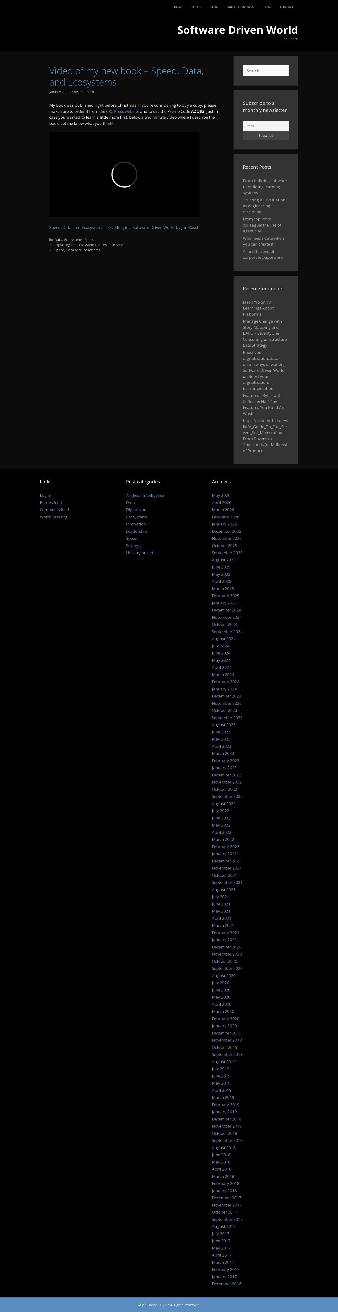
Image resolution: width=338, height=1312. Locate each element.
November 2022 (227, 782)
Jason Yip (251, 302)
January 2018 (224, 1190)
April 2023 (221, 746)
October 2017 (224, 1212)
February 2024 (225, 681)
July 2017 (220, 1233)
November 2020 (227, 954)
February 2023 (225, 760)
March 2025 (223, 588)
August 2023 (224, 724)
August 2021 (224, 889)
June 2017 (221, 1240)
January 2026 (224, 524)
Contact (286, 7)
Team (267, 7)
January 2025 (224, 603)
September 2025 (227, 552)
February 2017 (225, 1269)
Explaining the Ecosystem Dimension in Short (89, 245)
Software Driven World (237, 30)
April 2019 (221, 1090)
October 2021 (224, 875)
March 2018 (223, 1176)
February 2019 (225, 1104)
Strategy (134, 545)
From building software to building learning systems (265, 186)
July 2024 (220, 646)
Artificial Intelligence (145, 495)
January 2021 (224, 939)
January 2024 (224, 689)
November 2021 (227, 868)
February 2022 (225, 846)
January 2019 (224, 1111)
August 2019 (224, 1061)
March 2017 (223, 1262)
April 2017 (221, 1255)
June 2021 (221, 904)
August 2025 (224, 560)
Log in (45, 495)
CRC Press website (122, 111)
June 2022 (221, 818)
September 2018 (227, 1140)
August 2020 (224, 975)
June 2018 (221, 1154)
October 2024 (224, 624)
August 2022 (224, 803)
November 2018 (227, 1126)
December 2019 (226, 1033)
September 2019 (227, 1054)
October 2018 (224, 1133)
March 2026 (223, 509)
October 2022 (224, 789)
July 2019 (220, 1068)
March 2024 (223, 674)
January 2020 (224, 1025)
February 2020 (225, 1018)
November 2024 (227, 617)
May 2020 (221, 997)
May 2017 (221, 1248)
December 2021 (226, 861)
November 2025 (227, 538)
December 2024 (226, 610)
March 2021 (223, 925)
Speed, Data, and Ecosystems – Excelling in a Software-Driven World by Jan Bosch (124, 227)
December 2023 (226, 696)
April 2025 (221, 581)
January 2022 (224, 853)
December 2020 (226, 947)
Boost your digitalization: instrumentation (258, 382)
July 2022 (220, 810)
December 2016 (226, 1283)
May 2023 (221, 739)
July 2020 (220, 982)
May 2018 (221, 1162)
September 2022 (227, 796)
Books (196, 7)
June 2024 (221, 653)
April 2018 (221, 1169)
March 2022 (223, 839)
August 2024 (224, 638)
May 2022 (221, 825)
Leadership (136, 531)
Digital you (136, 509)
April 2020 (221, 1004)
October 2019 (224, 1047)
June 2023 (221, 732)
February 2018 (225, 1183)
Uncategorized (139, 552)
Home (178, 7)
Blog (214, 7)
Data (58, 239)
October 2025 (224, 545)
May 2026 (221, 495)
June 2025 (221, 567)
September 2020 (227, 968)
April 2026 (221, 502)
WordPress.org (53, 517)
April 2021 (221, 918)
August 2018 (224, 1147)
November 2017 (227, 1205)
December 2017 (226, 1197)
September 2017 (227, 1219)
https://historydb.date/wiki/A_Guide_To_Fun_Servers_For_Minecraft (265, 426)
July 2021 (220, 896)
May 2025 (221, 574)
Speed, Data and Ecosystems (77, 250)
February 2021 (225, 932)
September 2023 (227, 717)
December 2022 (226, 775)
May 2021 (221, 911)
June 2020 (221, 990)
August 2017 (224, 1226)
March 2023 (223, 753)
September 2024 (227, 631)
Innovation (136, 524)
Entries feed (51, 502)
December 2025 (226, 531)
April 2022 (221, 832)
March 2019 (223, 1097)
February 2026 (225, 517)
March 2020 (223, 1011)
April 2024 (221, 667)
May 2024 (221, 660)
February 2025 (225, 595)
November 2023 (227, 703)
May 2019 (221, 1083)
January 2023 (224, 767)
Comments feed (54, 509)
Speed (89, 239)
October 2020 (224, 961)
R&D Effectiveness (240, 7)
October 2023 (224, 710)
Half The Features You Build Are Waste (264, 407)
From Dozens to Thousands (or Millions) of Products (265, 444)
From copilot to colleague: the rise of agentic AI (262, 225)
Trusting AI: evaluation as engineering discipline (264, 206)
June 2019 (221, 1076)
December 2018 (226, 1119)
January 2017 (224, 1276)
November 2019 (227, 1040)
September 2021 (227, 882)
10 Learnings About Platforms (258, 308)
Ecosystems (73, 239)
